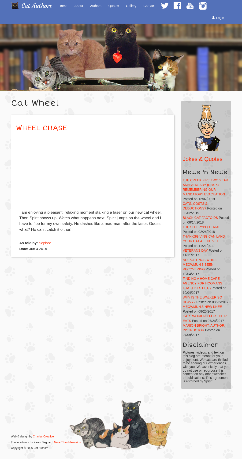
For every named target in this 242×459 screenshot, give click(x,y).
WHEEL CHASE (41, 128)
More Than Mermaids (67, 442)
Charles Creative (43, 436)
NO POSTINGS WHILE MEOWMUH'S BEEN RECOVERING (200, 264)
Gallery (131, 6)
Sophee (45, 243)
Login (218, 18)
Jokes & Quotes (202, 159)
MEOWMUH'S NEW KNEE (202, 307)
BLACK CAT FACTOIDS (200, 218)
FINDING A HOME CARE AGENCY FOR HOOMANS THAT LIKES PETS (202, 283)
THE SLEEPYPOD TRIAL (201, 227)
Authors (95, 6)
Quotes (113, 6)
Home (63, 6)
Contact (149, 6)
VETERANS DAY (195, 250)
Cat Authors (37, 6)
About (78, 6)
